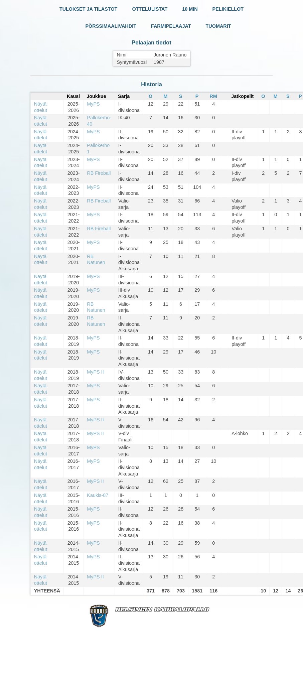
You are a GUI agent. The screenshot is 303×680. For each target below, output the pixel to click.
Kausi (73, 96)
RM (213, 96)
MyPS (93, 104)
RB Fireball (99, 173)
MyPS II (95, 372)
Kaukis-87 (97, 495)
